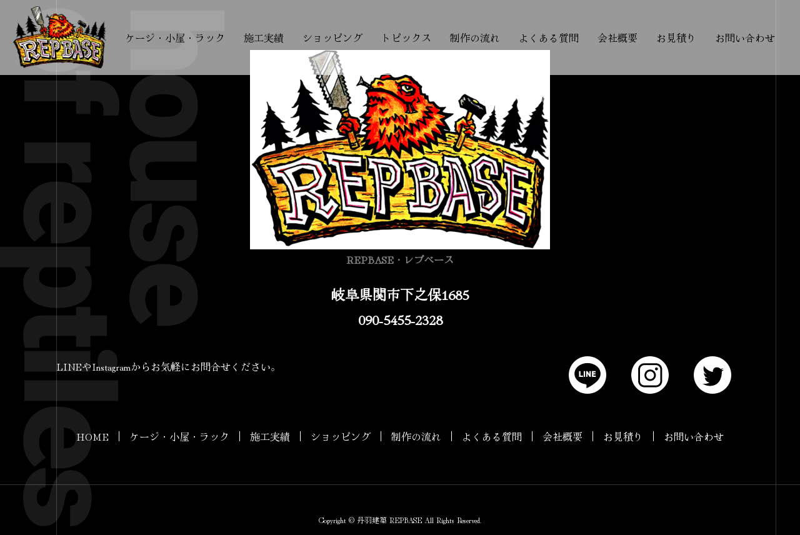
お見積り (676, 37)
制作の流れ (475, 37)
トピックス (406, 37)
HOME (92, 436)
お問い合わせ (745, 37)
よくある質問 (549, 37)
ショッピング (332, 37)
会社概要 (618, 37)
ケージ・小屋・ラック (175, 37)
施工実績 (264, 37)
